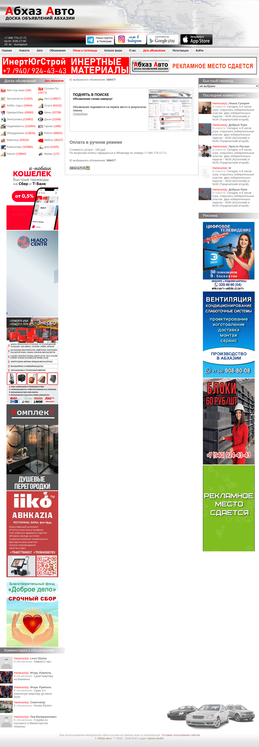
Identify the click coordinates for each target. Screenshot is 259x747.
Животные (18, 140)
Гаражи (52, 126)
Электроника (20, 119)
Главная (7, 50)
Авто (40, 50)
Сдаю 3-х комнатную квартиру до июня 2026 (33, 694)
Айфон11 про (42, 661)
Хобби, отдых (20, 105)
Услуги (53, 105)
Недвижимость (21, 126)
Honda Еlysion (43, 705)
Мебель (53, 140)
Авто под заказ (19, 90)
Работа (53, 133)
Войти (200, 50)
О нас (132, 50)
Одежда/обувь (20, 112)
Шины (52, 112)
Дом (51, 146)
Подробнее (80, 113)
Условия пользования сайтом (181, 735)
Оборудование (21, 133)
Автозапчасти (20, 98)
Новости (24, 50)
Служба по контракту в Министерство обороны (31, 723)
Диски (52, 119)
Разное (16, 153)
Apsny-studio (155, 738)
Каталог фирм (113, 50)
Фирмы (52, 153)
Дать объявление (154, 50)
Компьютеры (20, 146)
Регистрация (180, 50)
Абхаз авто (105, 738)
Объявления (58, 50)
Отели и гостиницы (85, 50)
